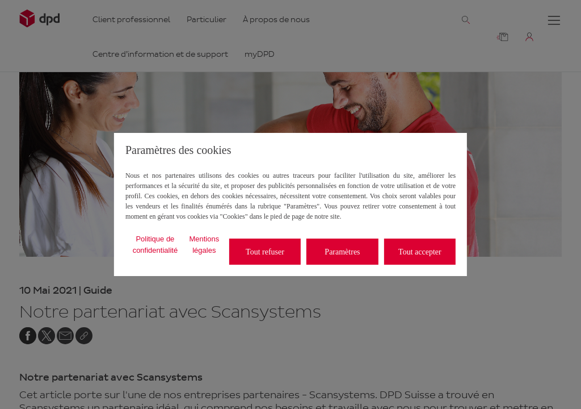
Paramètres (342, 252)
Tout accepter (419, 252)
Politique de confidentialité (155, 244)
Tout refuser (265, 252)
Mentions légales (204, 244)
